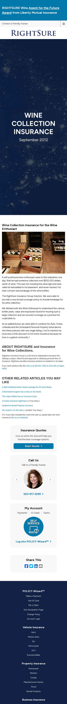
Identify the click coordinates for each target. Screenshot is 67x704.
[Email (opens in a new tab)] (41, 566)
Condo (34, 677)
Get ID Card (33, 601)
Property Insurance (33, 663)
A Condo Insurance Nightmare (14, 401)
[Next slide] (50, 479)
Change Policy (33, 614)
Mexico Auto (33, 637)
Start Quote (33, 446)
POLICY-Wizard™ (33, 591)
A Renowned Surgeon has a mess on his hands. (21, 392)
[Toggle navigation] (63, 24)
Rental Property (33, 691)
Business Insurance (33, 699)
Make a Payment (33, 596)
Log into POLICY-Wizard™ (33, 541)
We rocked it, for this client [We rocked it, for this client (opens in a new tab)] (13, 410)
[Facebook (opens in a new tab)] (26, 566)
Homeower (33, 668)
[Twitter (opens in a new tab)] (31, 566)
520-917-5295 (34, 494)
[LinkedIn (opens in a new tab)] (36, 566)
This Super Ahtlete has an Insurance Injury (19, 396)
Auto (33, 632)
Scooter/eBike (33, 655)
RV (33, 641)
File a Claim (33, 605)
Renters (33, 673)
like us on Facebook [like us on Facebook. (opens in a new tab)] (19, 417)
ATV (34, 650)
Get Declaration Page (33, 610)
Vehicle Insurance (33, 627)
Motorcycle (33, 646)
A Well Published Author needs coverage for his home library (27, 387)
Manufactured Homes (33, 682)
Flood (33, 687)
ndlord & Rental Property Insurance (18, 406)
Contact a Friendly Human (15, 23)
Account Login (33, 619)
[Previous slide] (17, 479)
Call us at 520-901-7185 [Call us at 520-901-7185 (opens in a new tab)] (36, 366)
